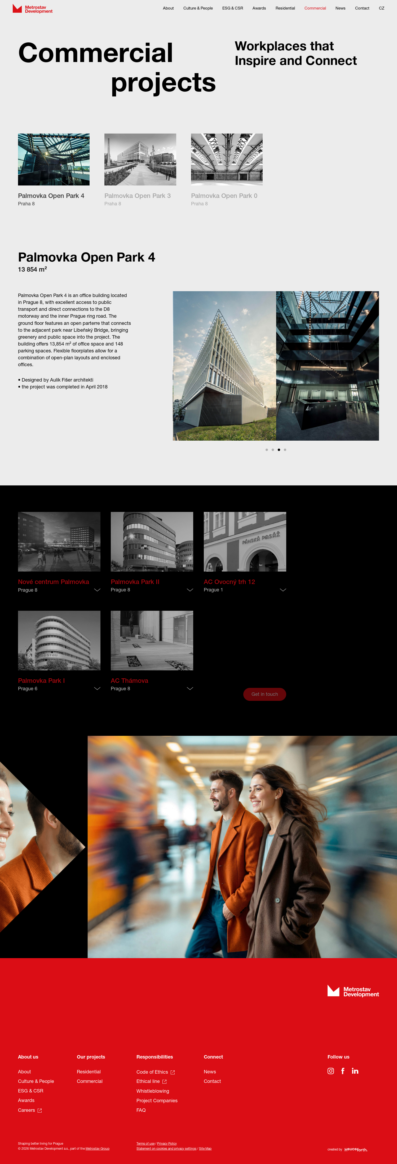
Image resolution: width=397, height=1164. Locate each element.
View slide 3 (279, 450)
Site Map (205, 1148)
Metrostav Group (97, 1148)
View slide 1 (267, 450)
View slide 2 (273, 450)
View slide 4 (285, 450)
